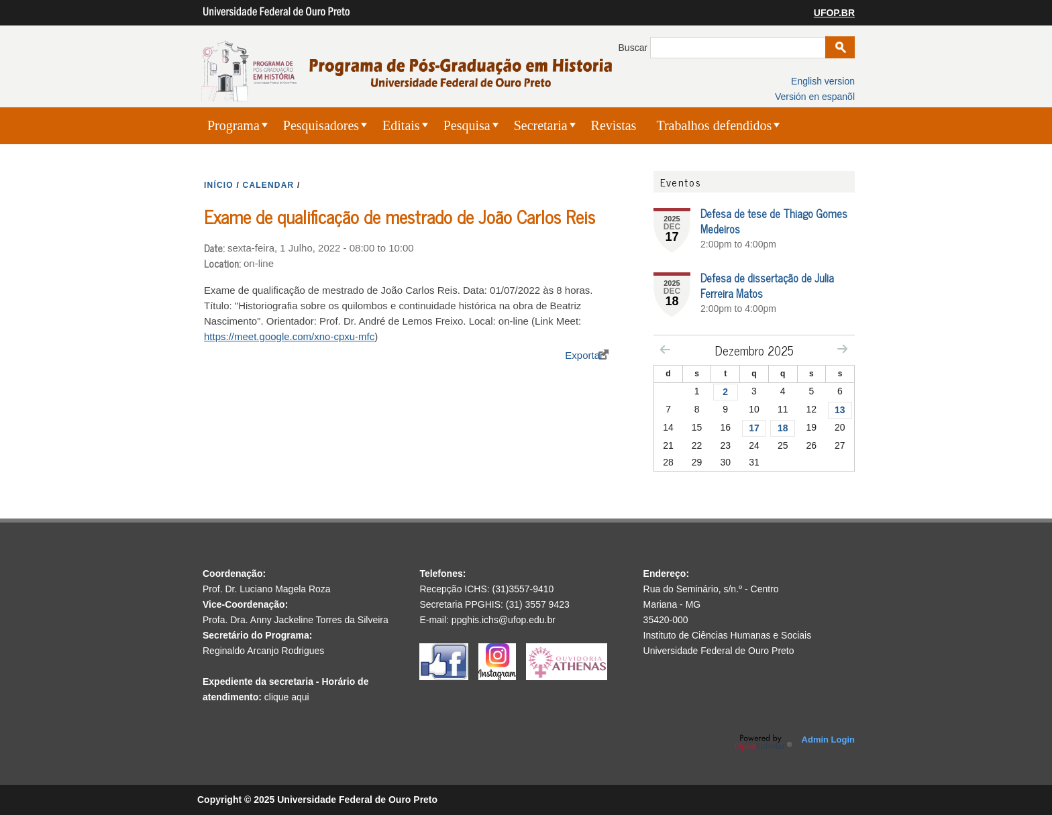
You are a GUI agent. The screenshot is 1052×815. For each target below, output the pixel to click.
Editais (401, 125)
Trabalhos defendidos (714, 125)
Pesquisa (466, 125)
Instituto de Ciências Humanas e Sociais (727, 635)
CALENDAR (269, 185)
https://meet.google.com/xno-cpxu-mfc (289, 336)
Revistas (614, 125)
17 (754, 428)
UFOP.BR (834, 12)
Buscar (634, 47)
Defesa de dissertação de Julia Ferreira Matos (767, 285)
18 (783, 428)
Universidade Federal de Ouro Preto (718, 650)
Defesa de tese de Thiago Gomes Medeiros (773, 221)
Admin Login (828, 740)
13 (840, 409)
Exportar (584, 355)
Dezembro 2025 (754, 350)
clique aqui (286, 697)
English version (823, 81)
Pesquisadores (321, 125)
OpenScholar (763, 742)
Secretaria (541, 125)
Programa (233, 125)
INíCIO (218, 185)
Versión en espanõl (815, 96)
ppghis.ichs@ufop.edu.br (504, 619)
